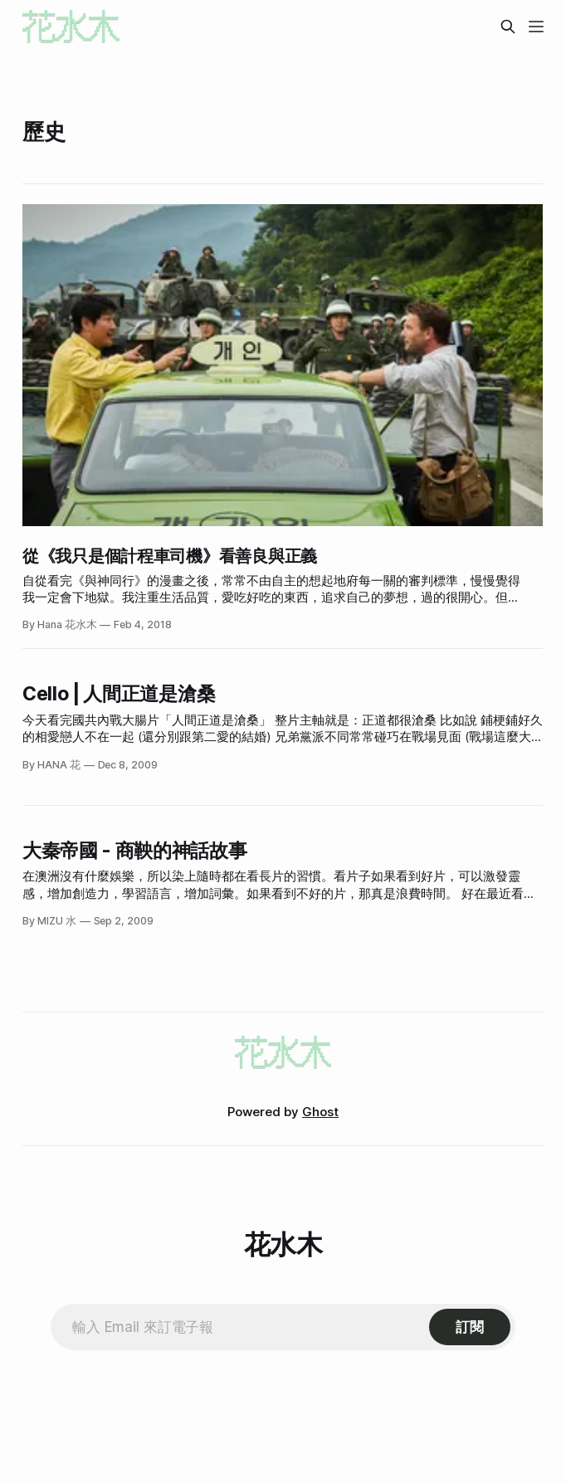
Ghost (320, 1112)
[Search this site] (508, 26)
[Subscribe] (469, 1327)
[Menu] (536, 26)
